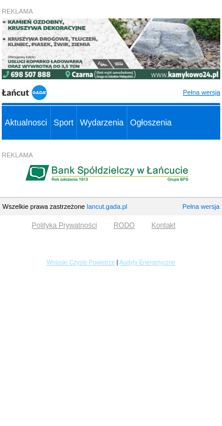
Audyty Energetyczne (148, 262)
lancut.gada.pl (106, 206)
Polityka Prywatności (64, 225)
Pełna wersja (201, 92)
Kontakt (164, 225)
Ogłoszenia (151, 122)
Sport (63, 122)
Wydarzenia (102, 122)
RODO (124, 225)
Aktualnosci (26, 122)
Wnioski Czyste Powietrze (81, 262)
